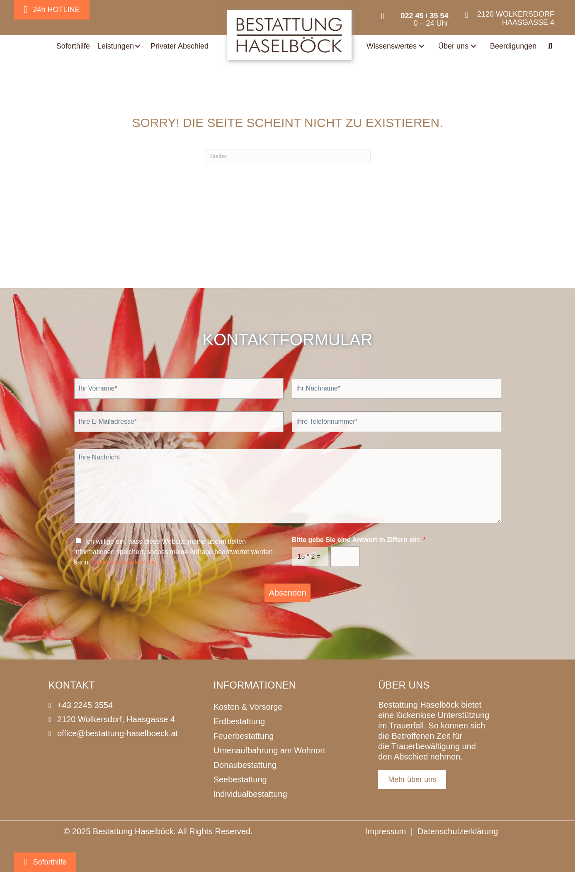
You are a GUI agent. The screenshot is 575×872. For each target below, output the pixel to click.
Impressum (385, 831)
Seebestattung (240, 779)
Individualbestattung (250, 794)
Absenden (287, 592)
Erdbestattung (239, 721)
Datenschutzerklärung (124, 562)
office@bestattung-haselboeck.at (117, 733)
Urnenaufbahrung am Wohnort (269, 750)
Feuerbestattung (244, 735)
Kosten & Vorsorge (248, 706)
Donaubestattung (245, 764)
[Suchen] (288, 156)
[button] (137, 46)
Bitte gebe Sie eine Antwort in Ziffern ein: (359, 539)
